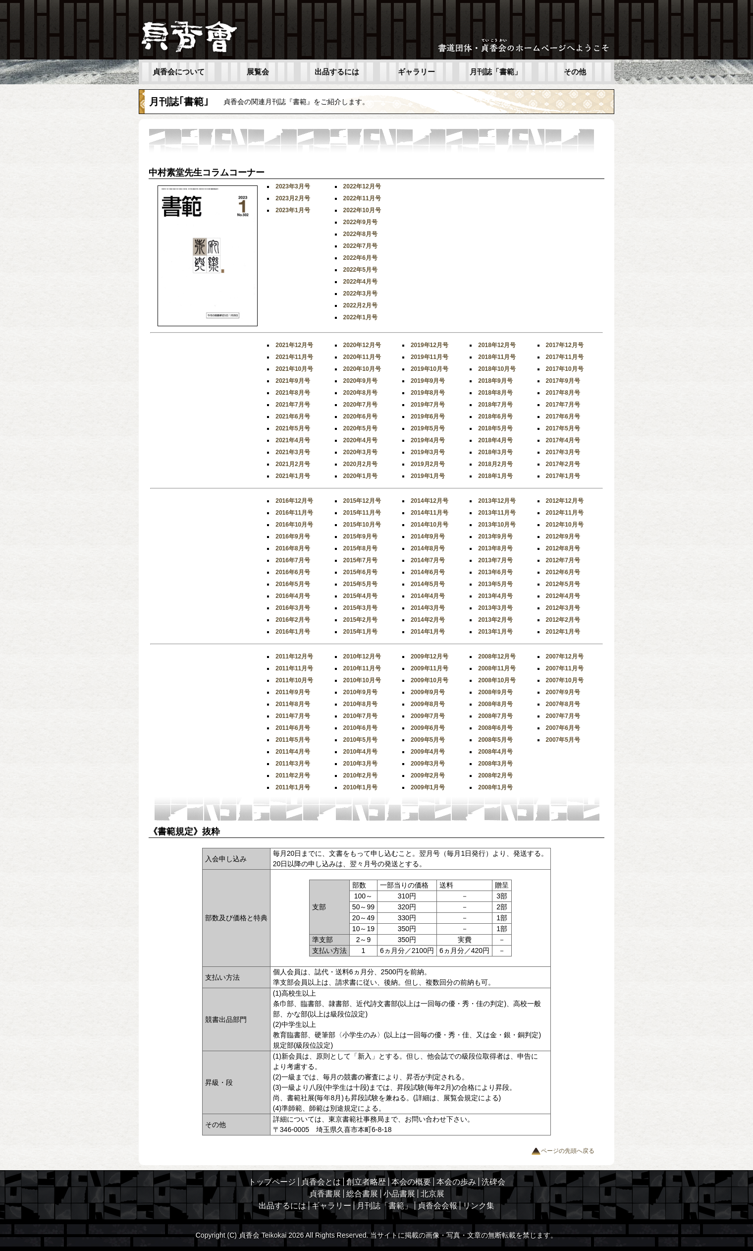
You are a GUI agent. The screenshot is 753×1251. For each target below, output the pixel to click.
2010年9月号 (360, 692)
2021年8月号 (292, 392)
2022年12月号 (362, 186)
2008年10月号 (497, 680)
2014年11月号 (429, 512)
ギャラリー (416, 72)
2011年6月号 (292, 727)
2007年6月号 (563, 727)
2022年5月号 (360, 269)
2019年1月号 (428, 476)
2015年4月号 (360, 596)
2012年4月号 (563, 596)
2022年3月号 (360, 293)
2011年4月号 (292, 751)
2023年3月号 (292, 186)
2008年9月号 (495, 692)
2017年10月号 (565, 368)
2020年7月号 (360, 404)
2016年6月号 (292, 572)
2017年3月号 (563, 452)
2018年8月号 (495, 392)
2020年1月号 (360, 476)
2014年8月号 (428, 548)
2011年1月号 (292, 787)
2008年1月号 (495, 787)
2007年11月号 (565, 668)
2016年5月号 (292, 584)
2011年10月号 (294, 680)
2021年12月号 (294, 345)
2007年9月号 (563, 692)
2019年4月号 (428, 440)
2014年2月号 (428, 619)
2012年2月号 (563, 619)
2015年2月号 (360, 619)
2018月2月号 (495, 464)
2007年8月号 (563, 704)
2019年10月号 (429, 368)
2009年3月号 (428, 763)
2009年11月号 (429, 668)
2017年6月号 (563, 416)
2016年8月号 (292, 548)
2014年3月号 (428, 607)
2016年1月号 (292, 631)
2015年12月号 (362, 500)
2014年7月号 (428, 560)
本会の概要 (411, 1182)
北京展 (432, 1194)
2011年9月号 (292, 692)
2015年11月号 (362, 512)
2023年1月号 (292, 210)
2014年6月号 (428, 572)
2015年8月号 (360, 548)
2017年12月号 (565, 345)
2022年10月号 (362, 210)
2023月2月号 (292, 198)
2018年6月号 (495, 416)
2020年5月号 (360, 428)
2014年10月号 (429, 524)
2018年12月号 (497, 345)
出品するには (337, 72)
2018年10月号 (497, 368)
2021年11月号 (294, 357)
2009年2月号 (428, 775)
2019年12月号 (429, 345)
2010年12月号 (362, 656)
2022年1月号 (360, 317)
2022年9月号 (360, 222)
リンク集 (478, 1205)
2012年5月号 (563, 584)
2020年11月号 (362, 357)
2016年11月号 (294, 512)
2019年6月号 (428, 416)
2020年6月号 (360, 416)
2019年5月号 (428, 428)
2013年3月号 (495, 607)
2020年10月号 (362, 368)
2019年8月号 (428, 392)
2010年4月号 (360, 751)
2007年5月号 (563, 739)
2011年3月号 (292, 763)
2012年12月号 (565, 500)
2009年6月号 (428, 727)
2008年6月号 (495, 727)
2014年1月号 (428, 631)
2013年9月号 (495, 536)
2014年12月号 (429, 500)
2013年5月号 (495, 584)
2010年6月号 (360, 727)
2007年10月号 (565, 680)
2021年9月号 (292, 380)
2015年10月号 (362, 524)
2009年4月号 (428, 751)
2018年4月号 (495, 440)
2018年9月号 (495, 380)
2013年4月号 (495, 596)
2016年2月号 (292, 619)
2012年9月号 (563, 536)
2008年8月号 (495, 704)
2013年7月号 (495, 560)
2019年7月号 (428, 404)
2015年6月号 (360, 572)
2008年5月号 (495, 739)
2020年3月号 (360, 452)
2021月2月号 (292, 464)
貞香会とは (321, 1182)
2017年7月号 (563, 404)
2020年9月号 (360, 380)
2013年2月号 (495, 619)
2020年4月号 (360, 440)
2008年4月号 (495, 751)
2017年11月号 (565, 357)
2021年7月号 (292, 404)
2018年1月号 (495, 476)
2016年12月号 (294, 500)
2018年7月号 (495, 404)
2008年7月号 (495, 716)
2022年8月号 (360, 234)
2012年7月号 (563, 560)
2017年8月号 (563, 392)
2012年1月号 (563, 631)
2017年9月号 (563, 380)
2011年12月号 (294, 656)
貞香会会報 (437, 1205)
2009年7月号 (428, 716)
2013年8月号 (495, 548)
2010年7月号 (360, 716)
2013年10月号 (497, 524)
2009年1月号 (428, 787)
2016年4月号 (292, 596)
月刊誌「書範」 (496, 72)
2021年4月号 (292, 440)
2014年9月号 (428, 536)
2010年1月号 (360, 787)
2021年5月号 (292, 428)
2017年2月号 (563, 464)
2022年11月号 (362, 198)
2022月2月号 (360, 305)
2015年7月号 (360, 560)
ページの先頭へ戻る (562, 1150)
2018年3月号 (495, 452)
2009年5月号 (428, 739)
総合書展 (362, 1194)
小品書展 (399, 1194)
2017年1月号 (563, 476)
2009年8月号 (428, 704)
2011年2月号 (292, 775)
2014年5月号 (428, 584)
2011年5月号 (292, 739)
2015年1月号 (360, 631)
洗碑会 (493, 1182)
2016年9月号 (292, 536)
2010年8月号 (360, 704)
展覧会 (258, 72)
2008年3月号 (495, 763)
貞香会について (179, 72)
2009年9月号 (428, 692)
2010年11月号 (362, 668)
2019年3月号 (428, 452)
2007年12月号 (565, 656)
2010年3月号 (360, 763)
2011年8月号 (292, 704)
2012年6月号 (563, 572)
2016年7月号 (292, 560)
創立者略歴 (366, 1182)
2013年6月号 (495, 572)
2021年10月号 (294, 368)
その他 (575, 72)
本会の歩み (456, 1182)
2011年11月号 (294, 668)
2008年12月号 (497, 656)
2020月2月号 (360, 464)
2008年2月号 (495, 775)
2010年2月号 (360, 775)
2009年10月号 (429, 680)
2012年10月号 (565, 524)
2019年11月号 (429, 357)
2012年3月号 (563, 607)
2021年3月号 (292, 452)
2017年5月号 (563, 428)
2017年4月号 (563, 440)
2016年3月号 (292, 607)
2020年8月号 (360, 392)
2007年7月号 (563, 716)
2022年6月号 (360, 257)
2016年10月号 (294, 524)
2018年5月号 (495, 428)
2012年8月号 (563, 548)
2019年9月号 (428, 380)
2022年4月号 (360, 281)
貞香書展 (325, 1194)
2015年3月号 (360, 607)
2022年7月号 (360, 245)
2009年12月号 (429, 656)
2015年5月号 (360, 584)
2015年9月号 (360, 536)
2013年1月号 (495, 631)
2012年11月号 (565, 512)
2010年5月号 (360, 739)
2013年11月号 (497, 512)
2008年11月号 (497, 668)
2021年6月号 (292, 416)
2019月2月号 (428, 464)
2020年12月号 (362, 345)
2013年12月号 (497, 500)
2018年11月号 (497, 357)
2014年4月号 (428, 596)
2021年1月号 (292, 476)
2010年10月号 (362, 680)
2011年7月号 (292, 716)
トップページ (272, 1182)
